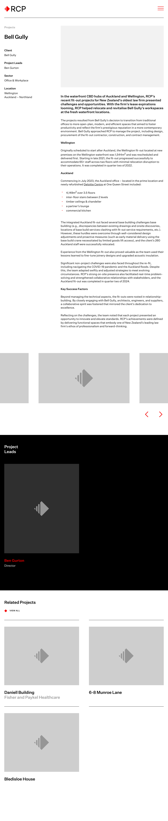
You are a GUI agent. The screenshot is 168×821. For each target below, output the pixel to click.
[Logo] (15, 9)
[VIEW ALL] (12, 610)
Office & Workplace (16, 80)
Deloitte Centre (93, 184)
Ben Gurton (11, 68)
